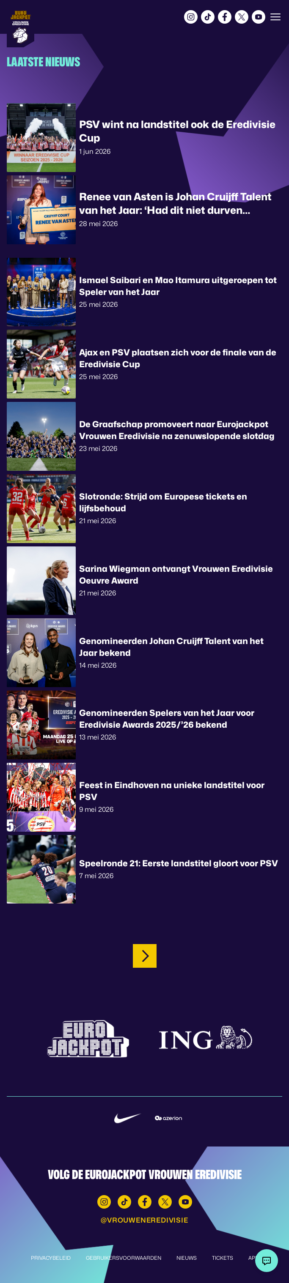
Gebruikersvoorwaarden (123, 1258)
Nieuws (186, 1258)
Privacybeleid (51, 1258)
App (253, 1258)
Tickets (222, 1258)
